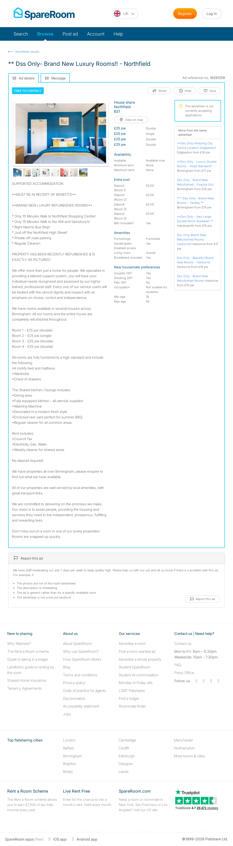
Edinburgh (127, 756)
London (69, 740)
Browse (45, 34)
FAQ (177, 665)
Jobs (67, 714)
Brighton (69, 763)
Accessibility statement (81, 706)
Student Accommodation (138, 675)
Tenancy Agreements (24, 688)
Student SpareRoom (135, 667)
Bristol (68, 771)
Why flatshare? (19, 643)
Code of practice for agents (84, 690)
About (77, 643)
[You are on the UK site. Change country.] (125, 13)
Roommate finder (132, 706)
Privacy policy (74, 682)
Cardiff (124, 748)
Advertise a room (132, 643)
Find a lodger (129, 698)
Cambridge (127, 740)
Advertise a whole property (140, 659)
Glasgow (126, 763)
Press (184, 672)
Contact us (182, 643)
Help (118, 34)
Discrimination (74, 698)
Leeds (124, 771)
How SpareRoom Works (82, 659)
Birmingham (72, 756)
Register (185, 13)
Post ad (70, 34)
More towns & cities (189, 756)
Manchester (183, 740)
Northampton (184, 748)
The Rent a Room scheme (28, 651)
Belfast (68, 748)
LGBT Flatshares (132, 690)
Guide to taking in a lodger (27, 659)
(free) (24, 839)
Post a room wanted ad (137, 651)
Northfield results (27, 51)
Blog (66, 667)
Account (95, 34)
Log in (211, 13)
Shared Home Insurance (26, 680)
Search (21, 34)
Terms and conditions (80, 675)
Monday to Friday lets (136, 682)
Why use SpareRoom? (81, 651)
